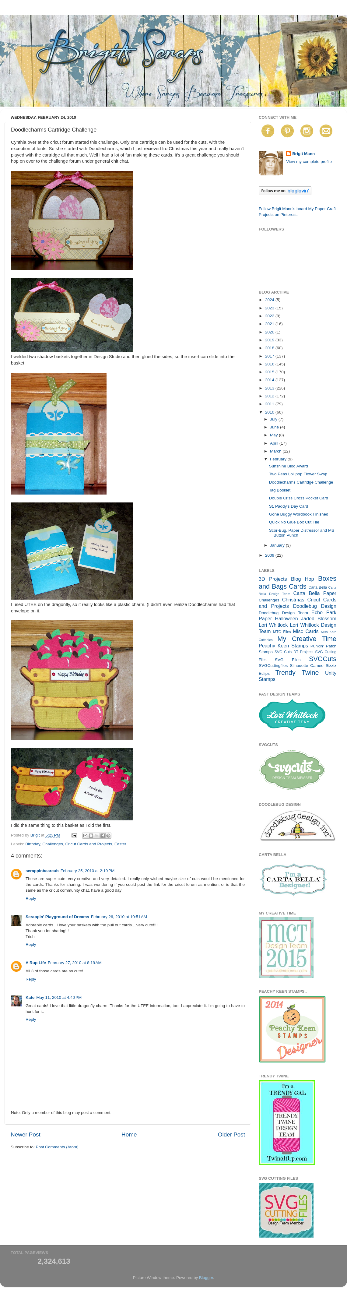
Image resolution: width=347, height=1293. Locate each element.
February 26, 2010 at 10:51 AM (119, 916)
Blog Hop (302, 579)
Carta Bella (317, 587)
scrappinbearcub (42, 870)
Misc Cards (305, 631)
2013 (270, 388)
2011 (270, 404)
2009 (270, 555)
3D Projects (273, 579)
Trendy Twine (297, 672)
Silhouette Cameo (307, 665)
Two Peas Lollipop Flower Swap (298, 474)
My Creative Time (306, 639)
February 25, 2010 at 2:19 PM (87, 870)
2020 (270, 332)
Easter (120, 844)
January (278, 545)
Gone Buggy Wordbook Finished (298, 514)
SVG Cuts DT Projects (294, 652)
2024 (270, 300)
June (275, 427)
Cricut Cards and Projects (88, 844)
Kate (30, 997)
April (274, 443)
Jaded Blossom (318, 618)
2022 (270, 316)
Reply (31, 898)
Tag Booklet (280, 490)
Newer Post (25, 1134)
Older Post (231, 1134)
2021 (270, 324)
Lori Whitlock (273, 625)
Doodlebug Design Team (283, 613)
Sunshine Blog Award (288, 466)
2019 (270, 340)
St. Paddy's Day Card (288, 506)
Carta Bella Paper (314, 593)
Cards (298, 586)
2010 (270, 412)
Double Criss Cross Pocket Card (298, 498)
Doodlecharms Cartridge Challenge (301, 482)
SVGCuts (322, 659)
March (276, 451)
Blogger (206, 1277)
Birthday (32, 844)
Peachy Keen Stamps (283, 645)
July (274, 419)
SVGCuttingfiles (273, 665)
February (279, 459)
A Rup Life (36, 962)
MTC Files (282, 632)
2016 (270, 364)
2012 (270, 396)
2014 (270, 380)
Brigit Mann (303, 153)
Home (129, 1134)
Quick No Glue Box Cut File (294, 522)
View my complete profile (309, 161)
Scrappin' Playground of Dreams (57, 916)
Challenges (52, 844)
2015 (270, 372)
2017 (270, 356)
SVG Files (288, 659)
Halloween (286, 618)
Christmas (293, 599)
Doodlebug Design (314, 606)
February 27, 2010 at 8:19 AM (75, 962)
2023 (270, 308)
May (274, 435)
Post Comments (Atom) (57, 1147)
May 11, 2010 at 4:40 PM (59, 997)
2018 (270, 348)
